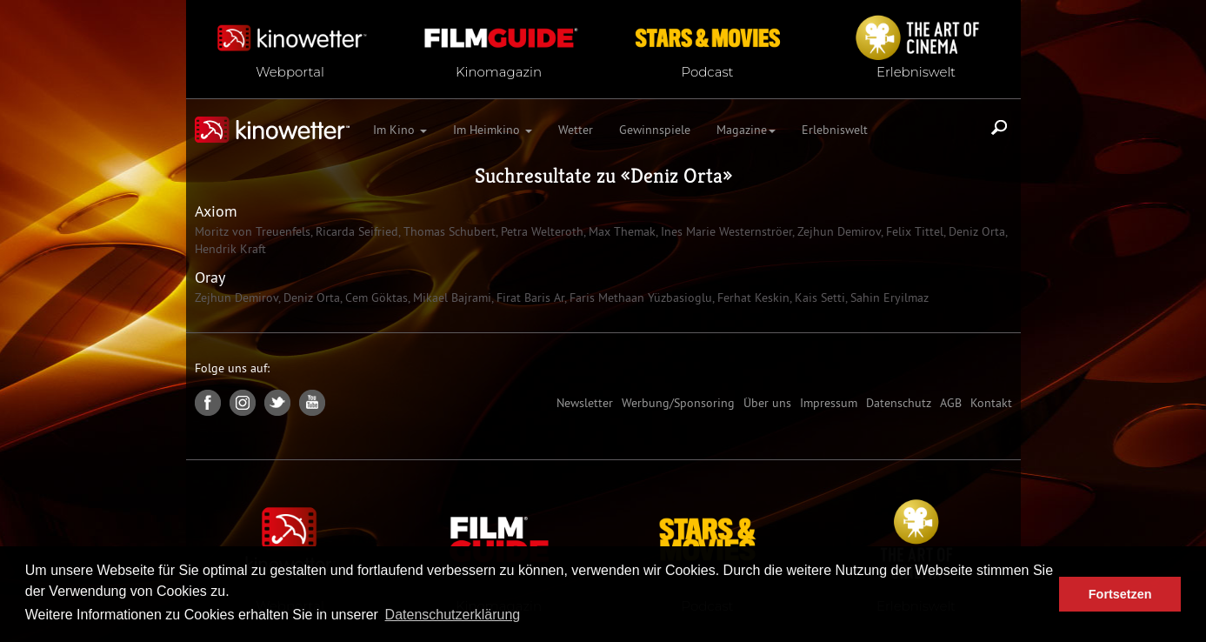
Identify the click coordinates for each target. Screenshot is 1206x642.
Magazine (746, 129)
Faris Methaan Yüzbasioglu (639, 297)
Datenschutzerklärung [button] (453, 614)
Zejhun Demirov (837, 231)
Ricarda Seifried (355, 231)
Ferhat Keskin (752, 297)
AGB (951, 403)
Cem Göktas (375, 297)
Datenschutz (898, 403)
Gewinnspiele (654, 129)
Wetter (575, 129)
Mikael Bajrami (450, 297)
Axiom (216, 211)
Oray (210, 277)
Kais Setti (818, 297)
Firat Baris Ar (528, 297)
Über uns (767, 403)
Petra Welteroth (540, 231)
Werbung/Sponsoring (678, 403)
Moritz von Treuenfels (252, 231)
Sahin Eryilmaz (888, 297)
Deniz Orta (676, 176)
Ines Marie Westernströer (724, 231)
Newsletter (584, 403)
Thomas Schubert (448, 231)
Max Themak (620, 231)
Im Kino (400, 129)
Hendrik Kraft (230, 249)
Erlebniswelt (835, 129)
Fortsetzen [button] (1120, 594)
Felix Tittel (913, 231)
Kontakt (991, 403)
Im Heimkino (492, 129)
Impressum (828, 403)
